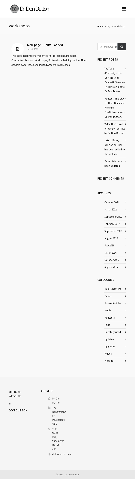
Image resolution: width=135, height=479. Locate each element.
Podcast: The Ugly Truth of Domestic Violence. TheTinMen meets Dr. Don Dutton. (114, 107)
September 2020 (113, 216)
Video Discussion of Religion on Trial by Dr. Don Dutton (114, 128)
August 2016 (111, 238)
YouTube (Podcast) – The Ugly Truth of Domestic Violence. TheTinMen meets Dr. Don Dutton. (114, 80)
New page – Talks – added (45, 45)
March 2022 (110, 209)
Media (107, 310)
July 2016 (109, 245)
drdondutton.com (62, 454)
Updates (109, 339)
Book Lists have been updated (113, 163)
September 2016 (113, 231)
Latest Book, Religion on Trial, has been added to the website (114, 147)
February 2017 (112, 224)
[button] (121, 46)
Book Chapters (112, 288)
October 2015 (111, 260)
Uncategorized (112, 332)
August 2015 (111, 267)
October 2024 (111, 202)
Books (107, 296)
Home (100, 26)
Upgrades (109, 346)
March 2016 (110, 252)
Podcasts (109, 317)
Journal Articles (112, 303)
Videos (108, 353)
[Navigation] (124, 9)
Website (109, 360)
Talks (107, 324)
